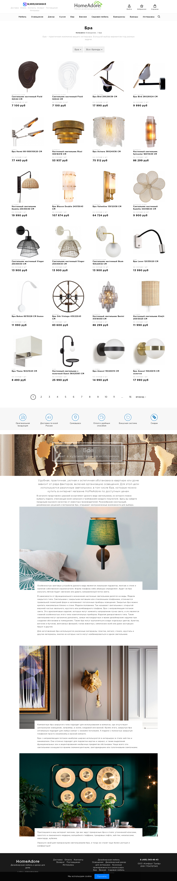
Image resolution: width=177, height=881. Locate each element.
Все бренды (94, 49)
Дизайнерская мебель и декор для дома (28, 864)
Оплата (23, 8)
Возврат (40, 8)
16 (130, 397)
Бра (78, 49)
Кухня (62, 17)
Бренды (134, 17)
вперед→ (141, 397)
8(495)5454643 (36, 4)
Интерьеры (34, 10)
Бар (72, 17)
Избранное (141, 9)
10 (106, 397)
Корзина (154, 9)
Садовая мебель (100, 17)
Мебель (22, 17)
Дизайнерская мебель (109, 860)
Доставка (15, 8)
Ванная (83, 17)
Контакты (32, 8)
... (122, 397)
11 (114, 397)
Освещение (37, 17)
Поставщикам (52, 8)
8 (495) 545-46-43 (149, 860)
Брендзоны (119, 17)
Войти (129, 9)
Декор (51, 17)
